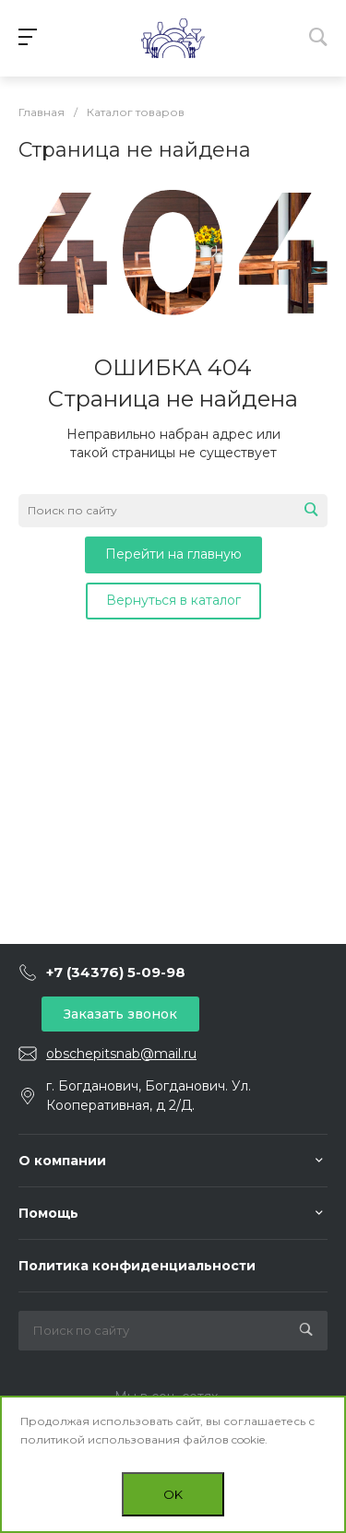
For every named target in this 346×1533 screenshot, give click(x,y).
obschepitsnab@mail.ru (121, 1053)
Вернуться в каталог (173, 600)
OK (173, 1494)
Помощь (48, 1213)
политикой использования (100, 1439)
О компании (62, 1160)
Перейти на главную (173, 554)
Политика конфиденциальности (137, 1265)
